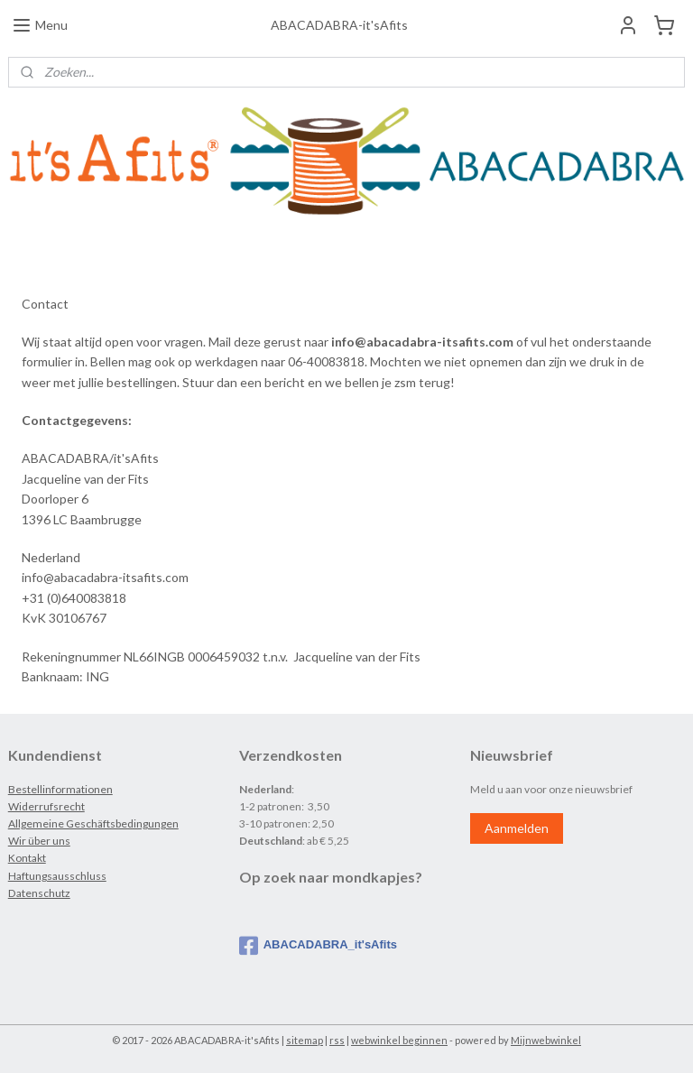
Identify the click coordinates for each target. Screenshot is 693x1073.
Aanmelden (517, 828)
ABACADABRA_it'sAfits (318, 946)
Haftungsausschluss (57, 876)
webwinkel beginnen (399, 1040)
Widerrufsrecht (46, 806)
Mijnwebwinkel (546, 1040)
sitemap (304, 1040)
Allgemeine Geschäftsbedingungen (93, 823)
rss (337, 1040)
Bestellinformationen (60, 789)
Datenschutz (39, 893)
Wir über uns (39, 840)
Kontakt (27, 858)
